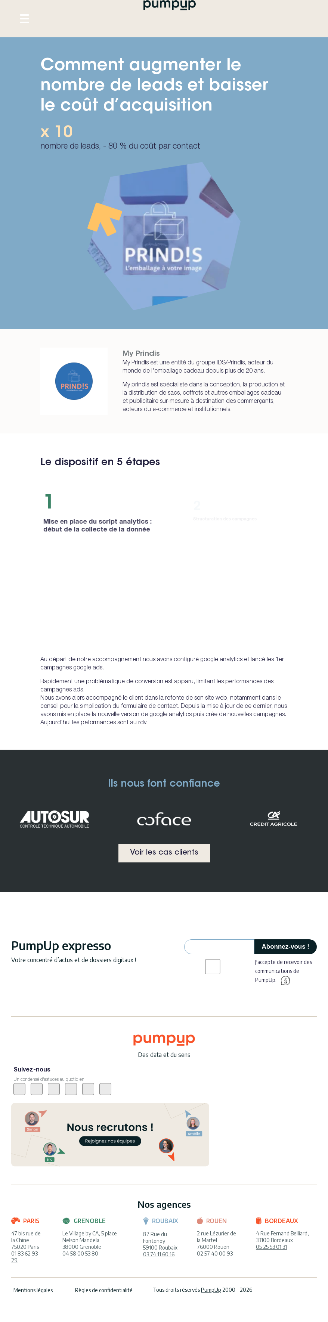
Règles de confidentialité (104, 1290)
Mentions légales (33, 1290)
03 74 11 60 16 (158, 1254)
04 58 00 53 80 (80, 1253)
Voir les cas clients (164, 853)
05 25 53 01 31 (271, 1247)
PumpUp (211, 1290)
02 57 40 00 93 (215, 1253)
